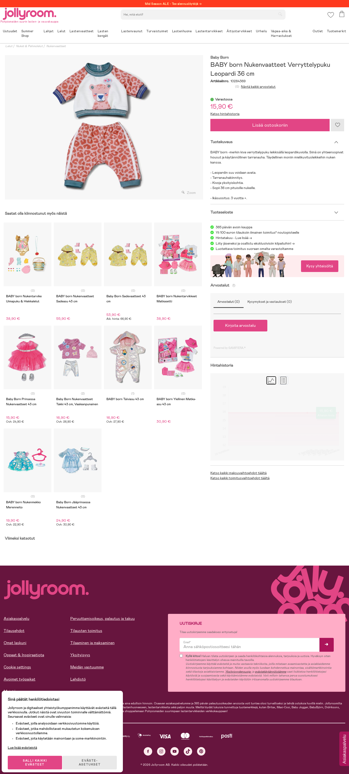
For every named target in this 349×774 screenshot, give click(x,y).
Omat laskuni (15, 642)
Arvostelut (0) (228, 301)
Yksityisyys (80, 655)
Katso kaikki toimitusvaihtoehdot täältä (240, 478)
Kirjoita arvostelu (240, 325)
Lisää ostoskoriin (270, 125)
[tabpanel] (103, 127)
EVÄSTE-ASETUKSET (93, 757)
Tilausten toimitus (86, 630)
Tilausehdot (14, 630)
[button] (330, 18)
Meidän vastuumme (87, 667)
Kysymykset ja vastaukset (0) (269, 301)
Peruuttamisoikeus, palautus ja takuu (102, 618)
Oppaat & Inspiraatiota (24, 655)
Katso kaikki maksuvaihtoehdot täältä (238, 473)
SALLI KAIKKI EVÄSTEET (37, 757)
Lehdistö (78, 679)
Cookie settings (17, 667)
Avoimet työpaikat (19, 679)
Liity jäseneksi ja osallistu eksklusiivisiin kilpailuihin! (253, 243)
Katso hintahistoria (224, 114)
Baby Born (219, 57)
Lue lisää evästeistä (25, 742)
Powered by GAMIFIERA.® (230, 348)
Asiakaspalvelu (16, 618)
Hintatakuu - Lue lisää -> (234, 238)
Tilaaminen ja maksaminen (92, 642)
